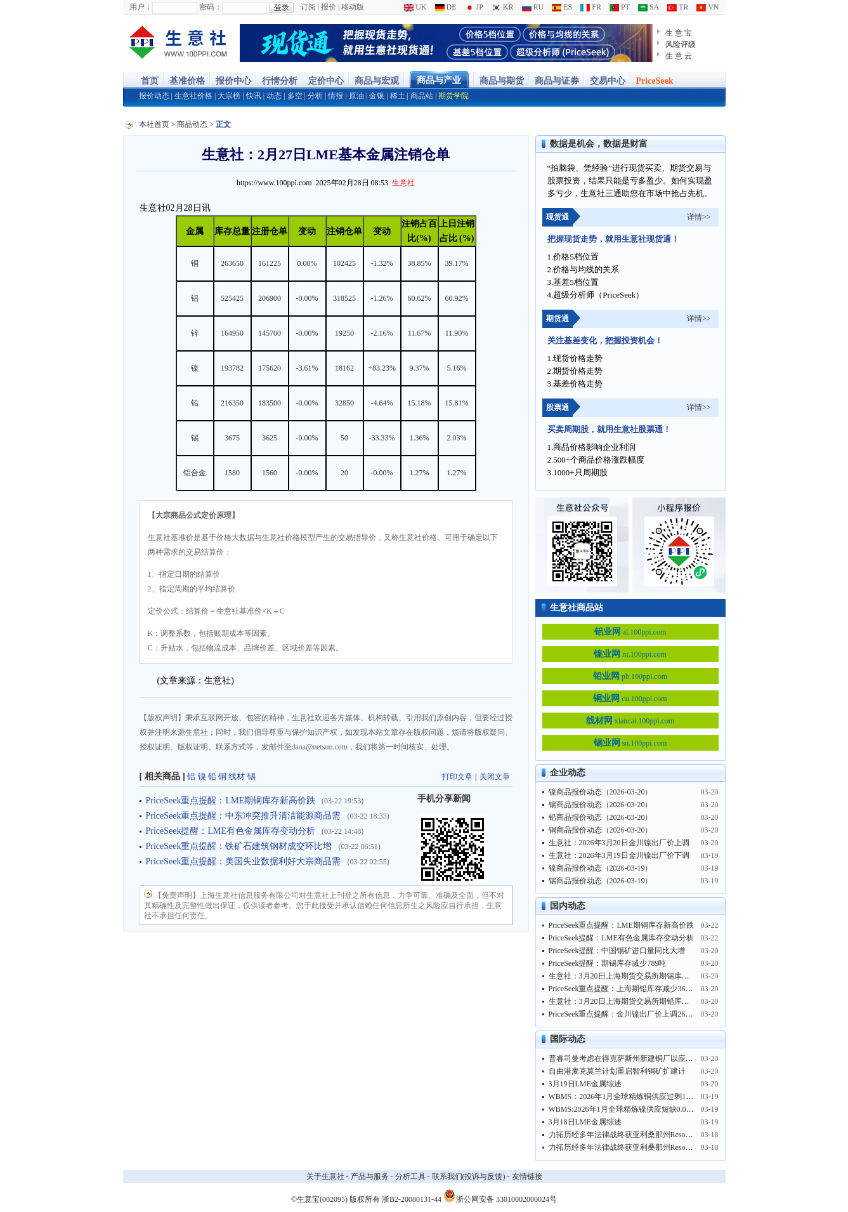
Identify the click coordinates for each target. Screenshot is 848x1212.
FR (590, 7)
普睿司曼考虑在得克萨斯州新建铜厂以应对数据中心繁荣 (644, 1058)
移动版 (352, 7)
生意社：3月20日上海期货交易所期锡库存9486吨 (630, 976)
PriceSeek (655, 81)
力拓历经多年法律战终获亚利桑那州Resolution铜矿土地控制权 (653, 1134)
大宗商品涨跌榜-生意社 (178, 43)
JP (474, 7)
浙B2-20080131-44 (411, 1199)
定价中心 (326, 81)
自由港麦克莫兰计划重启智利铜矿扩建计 (617, 1071)
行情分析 (279, 81)
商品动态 (192, 124)
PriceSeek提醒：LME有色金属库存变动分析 (231, 831)
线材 (236, 776)
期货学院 (453, 95)
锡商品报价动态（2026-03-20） (601, 804)
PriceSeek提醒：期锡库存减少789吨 (608, 963)
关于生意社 (325, 1176)
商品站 (421, 95)
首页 (150, 81)
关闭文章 (494, 776)
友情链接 (527, 1176)
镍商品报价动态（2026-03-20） (601, 791)
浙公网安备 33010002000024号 (500, 1195)
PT (620, 7)
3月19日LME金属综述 (585, 1083)
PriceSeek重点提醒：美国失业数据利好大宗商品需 (243, 861)
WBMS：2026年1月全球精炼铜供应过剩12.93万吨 (632, 1096)
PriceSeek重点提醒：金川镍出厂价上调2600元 (625, 1014)
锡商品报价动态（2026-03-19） (601, 880)
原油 (356, 95)
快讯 (253, 95)
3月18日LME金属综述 (585, 1121)
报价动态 (154, 95)
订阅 (308, 7)
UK (415, 7)
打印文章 (457, 776)
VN (707, 7)
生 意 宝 (679, 33)
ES (562, 7)
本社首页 (154, 124)
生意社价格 (193, 95)
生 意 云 (679, 55)
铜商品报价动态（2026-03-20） (601, 830)
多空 (295, 95)
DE (446, 7)
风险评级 (680, 44)
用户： (140, 7)
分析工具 (410, 1176)
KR (503, 7)
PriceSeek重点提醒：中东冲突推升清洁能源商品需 (243, 815)
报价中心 (233, 81)
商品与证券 (557, 81)
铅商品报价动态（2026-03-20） (601, 817)
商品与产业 (439, 80)
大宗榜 (229, 95)
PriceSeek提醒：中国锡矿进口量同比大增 (617, 950)
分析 (315, 95)
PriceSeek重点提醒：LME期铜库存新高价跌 (231, 800)
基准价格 (187, 81)
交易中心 (607, 81)
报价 (328, 7)
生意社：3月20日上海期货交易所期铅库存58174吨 (632, 1001)
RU (533, 7)
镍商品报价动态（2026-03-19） (601, 868)
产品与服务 (370, 1176)
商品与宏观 (377, 81)
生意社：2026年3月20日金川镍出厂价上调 (619, 842)
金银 (376, 95)
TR (677, 7)
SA (648, 7)
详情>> (699, 217)
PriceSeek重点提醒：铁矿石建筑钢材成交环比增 (239, 846)
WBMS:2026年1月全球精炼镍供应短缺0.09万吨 (627, 1109)
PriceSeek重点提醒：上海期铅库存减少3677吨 (625, 988)
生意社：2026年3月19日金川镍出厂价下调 (619, 855)
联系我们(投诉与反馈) (469, 1176)
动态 (274, 95)
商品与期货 (501, 81)
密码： (210, 7)
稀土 (397, 95)
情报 (335, 95)
